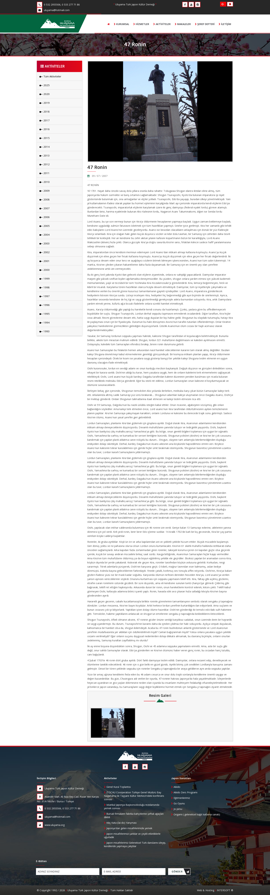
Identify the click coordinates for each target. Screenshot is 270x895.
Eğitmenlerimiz (180, 798)
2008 (44, 199)
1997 (44, 296)
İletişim (225, 24)
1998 (44, 287)
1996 (44, 305)
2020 (44, 94)
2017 (44, 120)
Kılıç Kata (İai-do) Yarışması (120, 822)
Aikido (175, 786)
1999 (44, 278)
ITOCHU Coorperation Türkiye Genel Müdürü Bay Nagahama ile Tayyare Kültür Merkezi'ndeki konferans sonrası (134, 796)
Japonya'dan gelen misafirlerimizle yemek (128, 828)
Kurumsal (121, 24)
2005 (44, 225)
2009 (44, 190)
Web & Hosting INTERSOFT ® (215, 890)
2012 (44, 164)
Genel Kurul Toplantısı (117, 786)
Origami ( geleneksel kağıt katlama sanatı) (195, 814)
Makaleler (183, 24)
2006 (44, 217)
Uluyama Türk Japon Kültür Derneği (60, 788)
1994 (44, 322)
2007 (44, 208)
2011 (44, 173)
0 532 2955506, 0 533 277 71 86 (58, 808)
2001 (44, 261)
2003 (44, 243)
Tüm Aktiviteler (50, 76)
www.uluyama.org (51, 825)
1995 (44, 313)
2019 (44, 102)
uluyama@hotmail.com (53, 816)
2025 (44, 85)
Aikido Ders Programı (184, 792)
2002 (44, 252)
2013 (44, 155)
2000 (44, 269)
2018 (44, 111)
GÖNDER (180, 872)
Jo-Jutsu (176, 809)
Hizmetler (141, 24)
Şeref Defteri (205, 24)
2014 (44, 146)
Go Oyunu (178, 803)
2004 (44, 234)
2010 (44, 182)
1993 (44, 331)
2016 (44, 129)
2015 (44, 138)
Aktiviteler (162, 24)
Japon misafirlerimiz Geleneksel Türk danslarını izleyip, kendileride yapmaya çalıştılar (135, 844)
